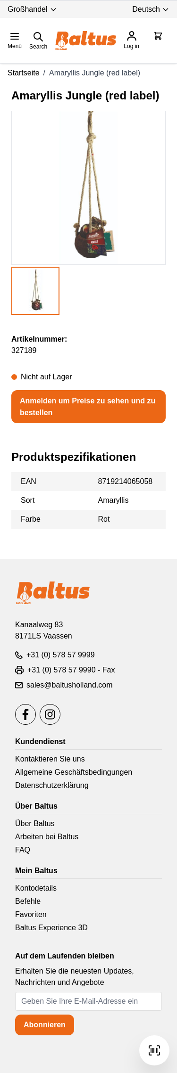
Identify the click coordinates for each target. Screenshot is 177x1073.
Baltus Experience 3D (51, 928)
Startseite (24, 73)
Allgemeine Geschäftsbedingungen (73, 772)
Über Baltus (35, 823)
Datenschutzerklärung (52, 785)
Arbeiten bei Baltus (46, 837)
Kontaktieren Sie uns (50, 759)
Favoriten (31, 914)
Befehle (28, 901)
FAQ (22, 850)
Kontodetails (36, 888)
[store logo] (85, 40)
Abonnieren (45, 1025)
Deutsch (150, 9)
